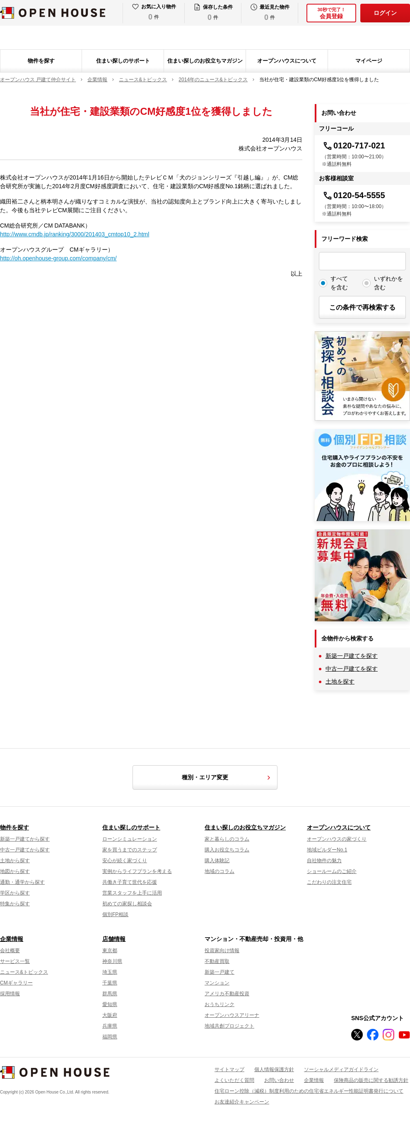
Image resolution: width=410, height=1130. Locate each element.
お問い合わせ (279, 1080)
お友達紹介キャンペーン (242, 1102)
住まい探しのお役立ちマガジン (205, 61)
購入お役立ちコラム (227, 850)
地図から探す (15, 871)
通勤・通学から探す (22, 882)
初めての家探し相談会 (127, 904)
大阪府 (109, 1015)
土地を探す (340, 681)
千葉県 (109, 983)
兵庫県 (109, 1026)
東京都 (109, 950)
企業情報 (11, 939)
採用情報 (10, 994)
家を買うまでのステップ (129, 850)
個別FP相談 (115, 914)
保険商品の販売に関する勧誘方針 (371, 1080)
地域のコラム (219, 871)
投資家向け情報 (222, 950)
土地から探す (15, 860)
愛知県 (109, 1004)
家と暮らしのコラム (227, 839)
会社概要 (10, 950)
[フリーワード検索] (362, 261)
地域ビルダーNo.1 (327, 850)
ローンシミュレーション (129, 839)
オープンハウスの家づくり (337, 839)
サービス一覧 (15, 961)
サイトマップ (229, 1069)
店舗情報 (113, 939)
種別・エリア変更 (227, 778)
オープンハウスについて (286, 61)
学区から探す (15, 893)
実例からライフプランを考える (137, 871)
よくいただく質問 (234, 1080)
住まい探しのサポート (123, 61)
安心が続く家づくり (124, 860)
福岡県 (109, 1037)
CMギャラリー (16, 983)
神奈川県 (112, 961)
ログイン (385, 13)
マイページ (368, 61)
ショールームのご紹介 (332, 871)
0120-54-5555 (353, 195)
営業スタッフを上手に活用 (132, 893)
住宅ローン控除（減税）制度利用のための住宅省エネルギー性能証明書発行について (309, 1091)
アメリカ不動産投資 (227, 994)
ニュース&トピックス (24, 972)
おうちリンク (219, 1004)
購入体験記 (217, 860)
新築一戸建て (219, 972)
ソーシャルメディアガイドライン (341, 1069)
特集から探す (15, 904)
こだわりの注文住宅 (329, 882)
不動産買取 (217, 961)
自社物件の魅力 (324, 860)
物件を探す (41, 61)
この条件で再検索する (362, 307)
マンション (217, 983)
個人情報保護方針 (274, 1069)
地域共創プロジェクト (229, 1026)
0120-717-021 (353, 145)
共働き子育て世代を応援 (129, 882)
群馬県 (109, 994)
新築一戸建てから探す (25, 839)
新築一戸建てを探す (352, 655)
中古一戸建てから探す (25, 850)
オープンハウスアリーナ (232, 1015)
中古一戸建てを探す (352, 668)
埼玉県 (109, 972)
